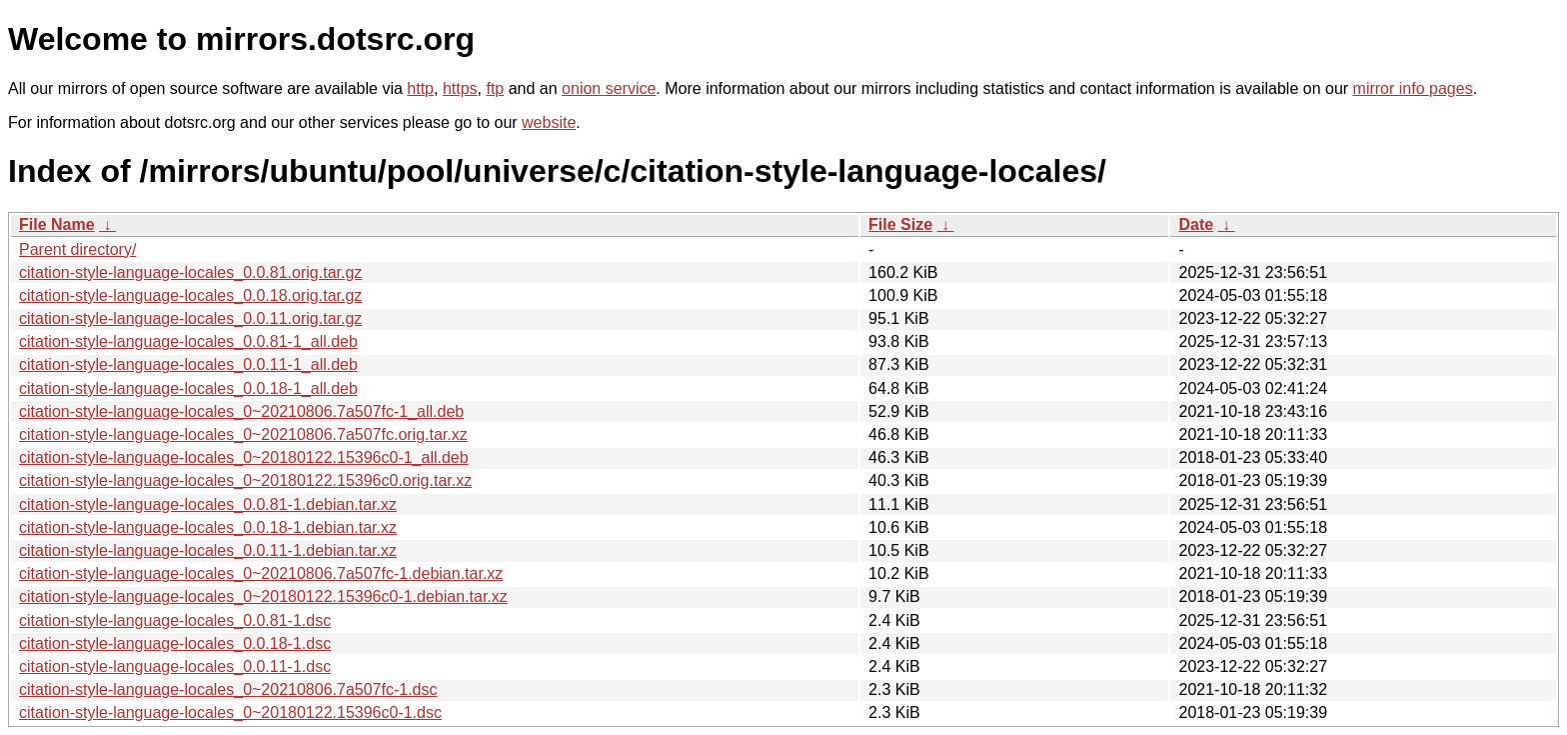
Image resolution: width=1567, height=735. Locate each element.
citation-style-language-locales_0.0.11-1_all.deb (188, 364)
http (420, 88)
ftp (495, 88)
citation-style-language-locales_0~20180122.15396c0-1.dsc (230, 712)
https (460, 88)
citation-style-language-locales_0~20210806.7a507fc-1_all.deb (241, 411)
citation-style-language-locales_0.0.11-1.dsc (175, 666)
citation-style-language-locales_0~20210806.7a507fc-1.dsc (228, 689)
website (549, 122)
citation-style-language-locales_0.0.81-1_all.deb (188, 341)
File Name (57, 224)
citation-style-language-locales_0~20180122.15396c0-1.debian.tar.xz (263, 596)
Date (1195, 224)
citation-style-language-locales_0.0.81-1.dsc (175, 620)
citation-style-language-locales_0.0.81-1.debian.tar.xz (208, 504)
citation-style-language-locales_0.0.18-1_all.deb (188, 388)
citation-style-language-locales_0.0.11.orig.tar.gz (190, 318)
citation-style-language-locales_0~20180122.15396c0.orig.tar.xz (245, 480)
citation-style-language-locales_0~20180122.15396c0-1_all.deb (244, 457)
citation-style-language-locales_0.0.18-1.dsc (175, 643)
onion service (609, 88)
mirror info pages (1413, 88)
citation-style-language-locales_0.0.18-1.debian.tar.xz (208, 527)
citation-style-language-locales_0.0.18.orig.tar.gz (190, 295)
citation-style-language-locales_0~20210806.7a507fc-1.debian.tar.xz (261, 573)
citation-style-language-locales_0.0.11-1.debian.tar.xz (208, 550)
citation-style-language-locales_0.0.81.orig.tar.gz (190, 272)
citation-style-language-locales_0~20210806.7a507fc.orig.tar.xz (243, 434)
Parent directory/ (77, 249)
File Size (900, 224)
